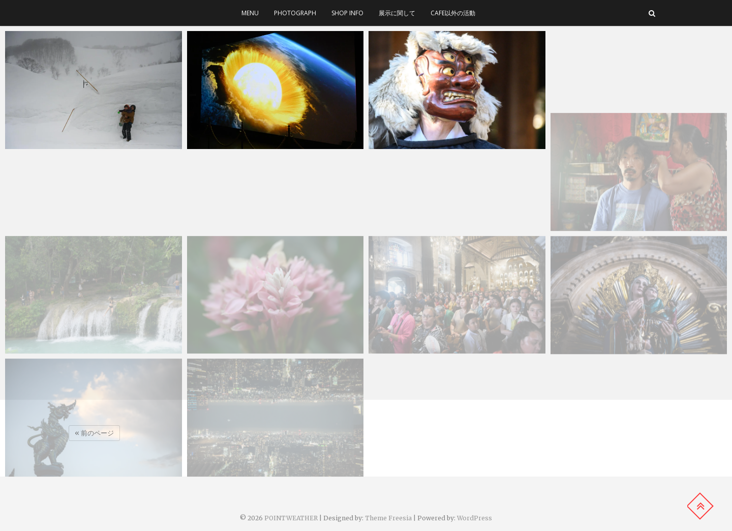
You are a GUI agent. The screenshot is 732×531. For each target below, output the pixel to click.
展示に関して (397, 13)
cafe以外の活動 (453, 13)
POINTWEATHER (291, 518)
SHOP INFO (347, 13)
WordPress (474, 518)
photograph (295, 13)
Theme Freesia (388, 518)
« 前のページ (94, 433)
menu (250, 13)
